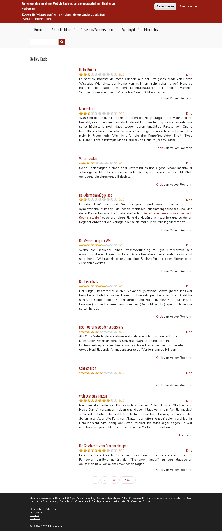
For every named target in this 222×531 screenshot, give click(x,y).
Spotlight (131, 31)
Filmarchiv (151, 29)
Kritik (159, 98)
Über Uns (35, 518)
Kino (189, 75)
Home (38, 29)
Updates (34, 515)
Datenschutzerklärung (43, 509)
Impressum (36, 512)
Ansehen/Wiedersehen (99, 31)
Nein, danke (188, 5)
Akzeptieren (165, 5)
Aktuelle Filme (64, 31)
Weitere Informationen (38, 18)
